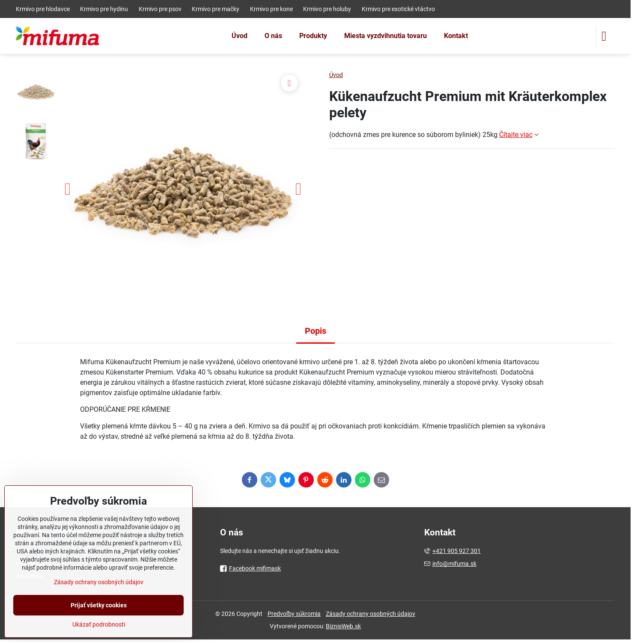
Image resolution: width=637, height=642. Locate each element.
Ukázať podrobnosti (98, 624)
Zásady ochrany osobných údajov (370, 613)
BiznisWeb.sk (343, 626)
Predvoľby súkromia (294, 613)
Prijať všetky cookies (99, 605)
